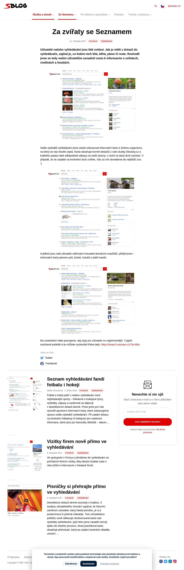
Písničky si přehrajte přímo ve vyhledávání (76, 489)
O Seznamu (13, 557)
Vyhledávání (106, 41)
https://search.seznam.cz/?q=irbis (120, 344)
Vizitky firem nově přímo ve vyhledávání (77, 444)
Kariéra (28, 557)
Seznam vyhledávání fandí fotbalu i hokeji (75, 381)
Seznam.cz (174, 6)
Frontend (93, 41)
